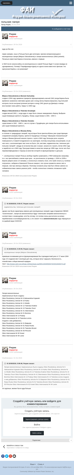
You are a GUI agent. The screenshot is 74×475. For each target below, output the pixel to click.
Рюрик (25, 204)
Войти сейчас (36, 433)
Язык (33, 464)
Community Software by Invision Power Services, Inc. (37, 471)
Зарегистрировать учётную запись (36, 419)
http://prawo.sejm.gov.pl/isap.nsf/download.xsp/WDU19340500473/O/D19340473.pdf (36, 264)
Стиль (41, 464)
